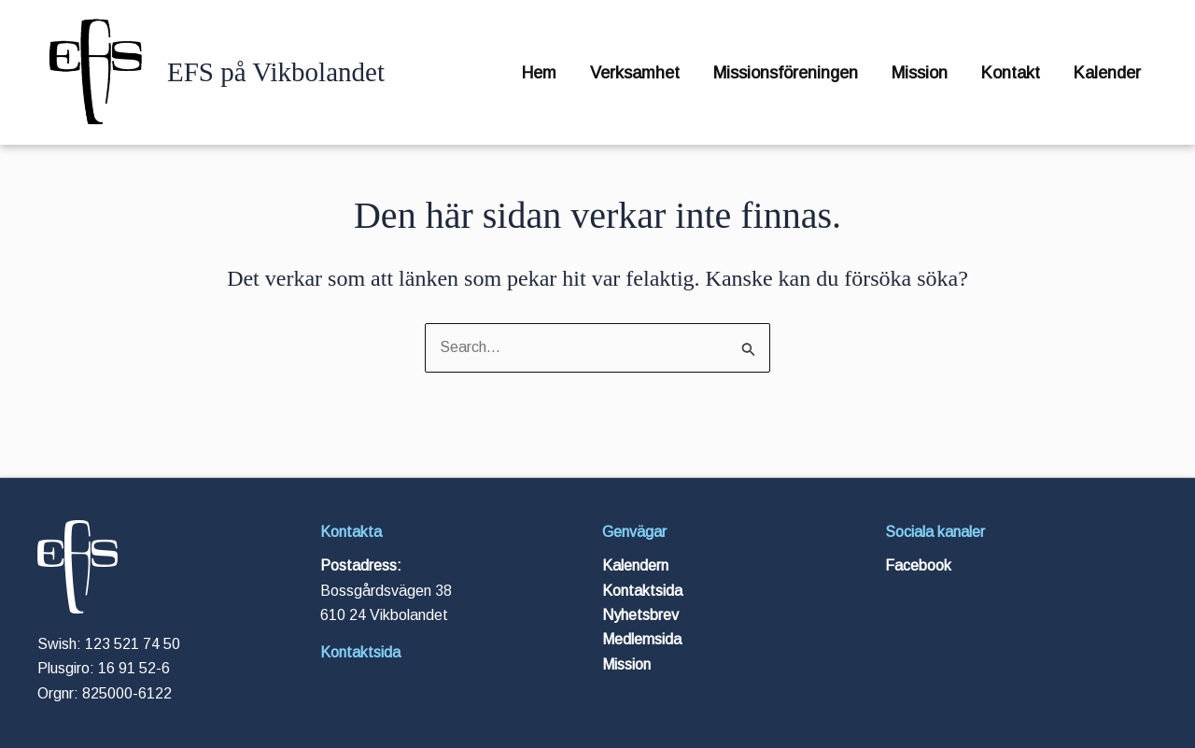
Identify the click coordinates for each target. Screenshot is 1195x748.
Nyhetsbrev (640, 615)
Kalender (1107, 73)
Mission (920, 73)
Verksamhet (635, 73)
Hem (539, 73)
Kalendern (635, 565)
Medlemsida (642, 639)
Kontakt (1010, 73)
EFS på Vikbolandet (276, 72)
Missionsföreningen (785, 73)
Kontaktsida (360, 652)
